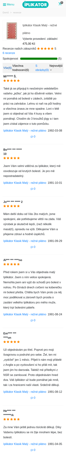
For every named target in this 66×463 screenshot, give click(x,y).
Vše (7, 67)
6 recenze (9, 53)
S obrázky (42, 67)
